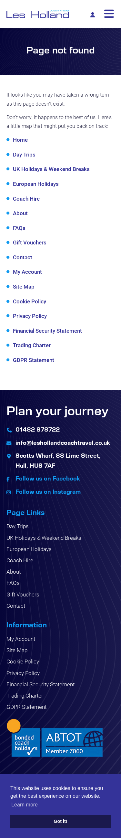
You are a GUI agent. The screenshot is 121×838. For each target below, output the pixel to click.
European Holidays (36, 183)
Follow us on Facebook (47, 478)
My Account (27, 271)
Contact (22, 257)
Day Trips (24, 154)
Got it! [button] (60, 821)
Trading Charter (32, 345)
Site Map (24, 286)
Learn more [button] (24, 804)
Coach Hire (26, 198)
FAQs (19, 228)
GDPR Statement (33, 360)
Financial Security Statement (47, 330)
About (20, 213)
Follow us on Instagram (48, 491)
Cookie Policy (29, 301)
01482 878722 (37, 429)
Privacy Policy (30, 315)
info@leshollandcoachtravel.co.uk (62, 442)
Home (20, 139)
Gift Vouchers (29, 242)
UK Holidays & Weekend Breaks (51, 169)
